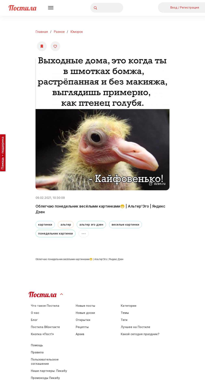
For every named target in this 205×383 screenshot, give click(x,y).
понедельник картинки (55, 233)
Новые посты (85, 305)
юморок (76, 32)
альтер (65, 224)
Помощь (37, 345)
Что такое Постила (45, 305)
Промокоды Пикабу (45, 378)
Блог (34, 320)
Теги (124, 320)
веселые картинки (125, 224)
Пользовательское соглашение (45, 361)
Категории (128, 305)
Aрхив (80, 334)
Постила (22, 7)
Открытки (83, 320)
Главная (42, 32)
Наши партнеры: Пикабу (49, 370)
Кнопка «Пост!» (42, 334)
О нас (35, 312)
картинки (45, 224)
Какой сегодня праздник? (140, 334)
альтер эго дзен (91, 224)
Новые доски (85, 312)
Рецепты (82, 327)
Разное (59, 32)
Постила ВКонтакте (45, 327)
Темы (125, 312)
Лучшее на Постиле (135, 327)
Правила (37, 352)
